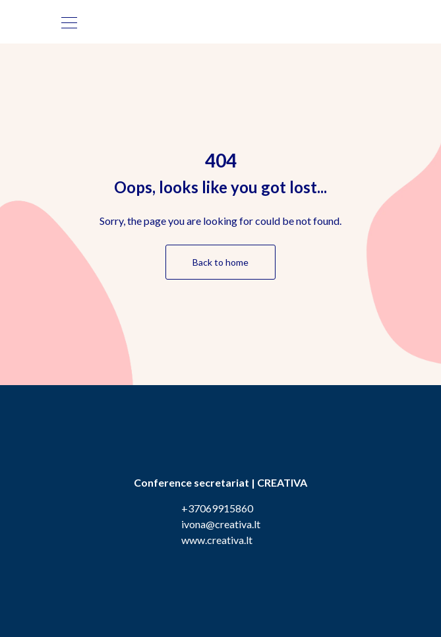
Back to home (220, 262)
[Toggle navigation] (69, 22)
